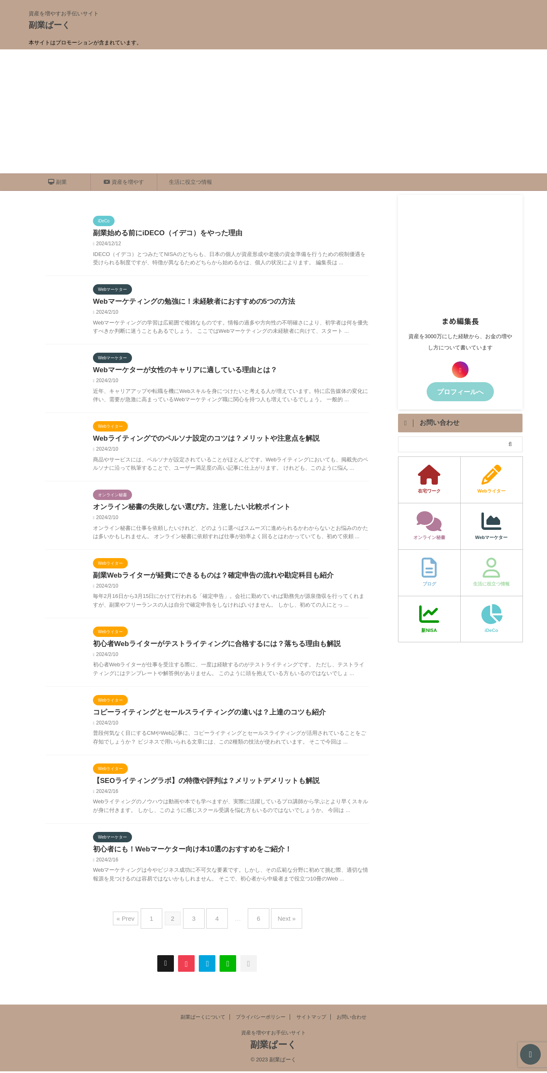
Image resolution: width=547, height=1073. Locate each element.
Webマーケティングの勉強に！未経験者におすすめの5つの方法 (188, 302)
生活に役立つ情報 (190, 182)
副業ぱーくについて (203, 1019)
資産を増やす (124, 182)
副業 (57, 182)
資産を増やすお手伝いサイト (273, 1034)
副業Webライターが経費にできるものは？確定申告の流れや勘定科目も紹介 (206, 579)
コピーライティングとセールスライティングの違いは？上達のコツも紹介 (202, 718)
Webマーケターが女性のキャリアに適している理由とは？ (179, 372)
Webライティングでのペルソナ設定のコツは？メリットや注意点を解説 (199, 441)
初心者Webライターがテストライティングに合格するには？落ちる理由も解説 (209, 649)
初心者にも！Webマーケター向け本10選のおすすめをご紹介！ (186, 857)
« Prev (136, 923)
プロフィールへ (460, 391)
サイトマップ (311, 1019)
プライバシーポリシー (261, 1019)
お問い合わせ (351, 1019)
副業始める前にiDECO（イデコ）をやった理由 (163, 233)
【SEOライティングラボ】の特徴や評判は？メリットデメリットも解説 (199, 787)
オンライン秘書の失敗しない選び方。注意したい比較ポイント (186, 510)
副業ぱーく (49, 24)
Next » (278, 923)
